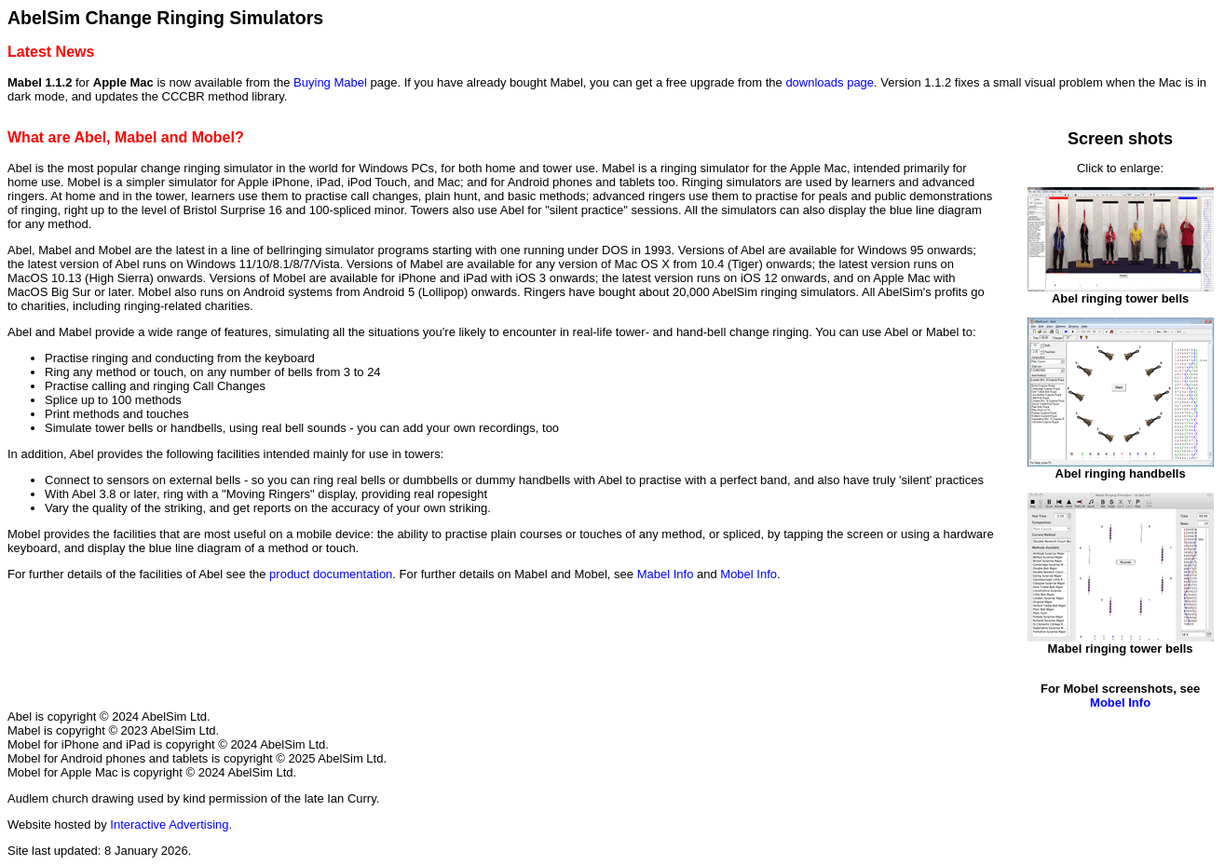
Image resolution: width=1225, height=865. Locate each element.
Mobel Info (748, 574)
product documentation (330, 574)
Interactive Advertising (169, 824)
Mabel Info (665, 574)
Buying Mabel (330, 82)
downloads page (829, 82)
